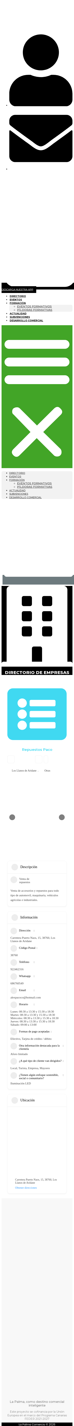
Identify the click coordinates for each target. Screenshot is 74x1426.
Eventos (16, 299)
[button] (37, 396)
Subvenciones (20, 317)
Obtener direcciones (23, 1187)
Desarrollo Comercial (26, 320)
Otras (47, 770)
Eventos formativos (34, 306)
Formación (18, 303)
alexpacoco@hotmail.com (25, 997)
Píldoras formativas (34, 310)
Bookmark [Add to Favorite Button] (38, 759)
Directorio (18, 296)
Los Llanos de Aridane (24, 770)
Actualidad (18, 313)
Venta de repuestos (20, 880)
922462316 (17, 969)
